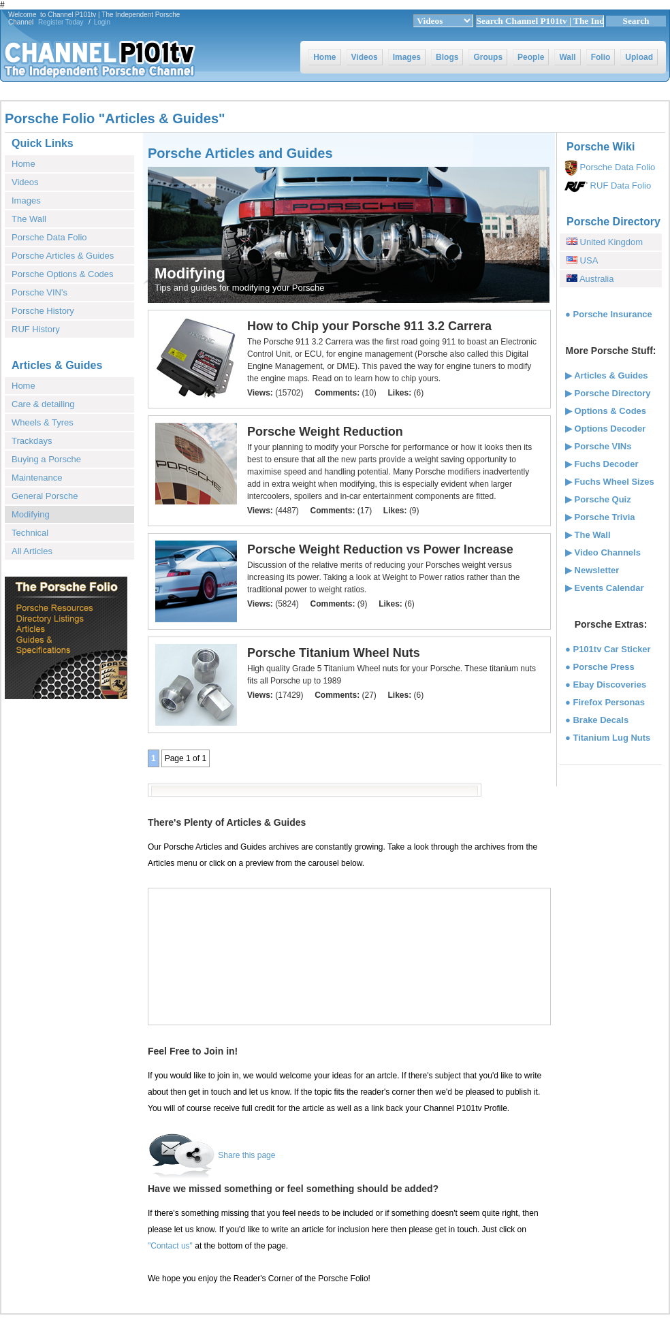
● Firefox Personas (605, 702)
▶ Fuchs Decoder (602, 464)
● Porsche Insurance (608, 314)
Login (102, 22)
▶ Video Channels (603, 552)
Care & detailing (43, 404)
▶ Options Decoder (605, 428)
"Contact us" (170, 1246)
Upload (639, 57)
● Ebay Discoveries (605, 684)
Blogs (447, 57)
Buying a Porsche (46, 459)
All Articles (32, 551)
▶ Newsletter (592, 570)
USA (587, 260)
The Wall (29, 219)
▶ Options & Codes (605, 411)
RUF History (36, 329)
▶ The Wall (588, 535)
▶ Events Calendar (604, 588)
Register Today (61, 22)
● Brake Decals (596, 720)
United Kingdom (610, 242)
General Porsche (45, 496)
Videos (364, 57)
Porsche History (43, 311)
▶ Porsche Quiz (598, 499)
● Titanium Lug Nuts (607, 738)
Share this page (246, 1155)
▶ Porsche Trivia (600, 517)
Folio (601, 57)
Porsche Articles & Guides (63, 256)
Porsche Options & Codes (63, 274)
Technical (30, 533)
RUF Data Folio (619, 185)
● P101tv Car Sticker (608, 649)
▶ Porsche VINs (598, 446)
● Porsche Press (600, 667)
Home (324, 57)
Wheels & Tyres (43, 422)
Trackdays (32, 441)
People (530, 57)
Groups (487, 57)
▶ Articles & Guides (606, 375)
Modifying (31, 514)
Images (407, 57)
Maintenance (37, 477)
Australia (595, 279)
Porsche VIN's (39, 292)
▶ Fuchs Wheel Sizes (609, 482)
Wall (567, 57)
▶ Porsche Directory (608, 393)
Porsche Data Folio (49, 237)
